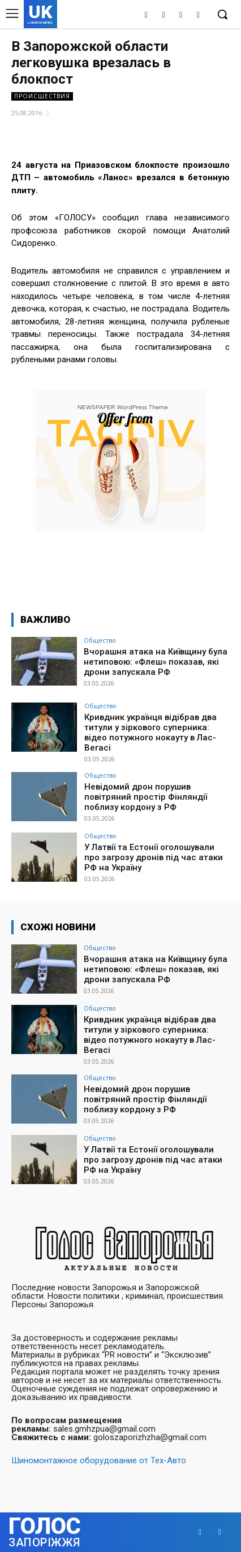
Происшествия (42, 96)
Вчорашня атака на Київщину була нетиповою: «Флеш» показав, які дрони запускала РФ (155, 662)
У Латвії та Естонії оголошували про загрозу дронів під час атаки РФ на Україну (153, 857)
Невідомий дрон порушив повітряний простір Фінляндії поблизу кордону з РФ (145, 797)
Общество (100, 640)
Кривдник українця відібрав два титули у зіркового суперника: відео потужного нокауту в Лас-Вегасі (150, 732)
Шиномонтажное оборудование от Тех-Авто (98, 1460)
